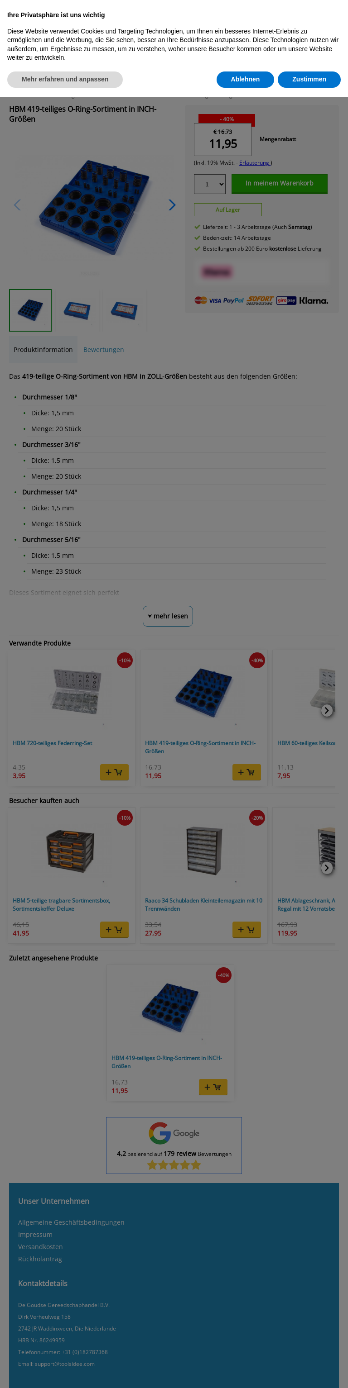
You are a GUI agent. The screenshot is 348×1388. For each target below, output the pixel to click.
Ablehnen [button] (245, 79)
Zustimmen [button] (309, 79)
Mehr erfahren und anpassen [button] (65, 79)
